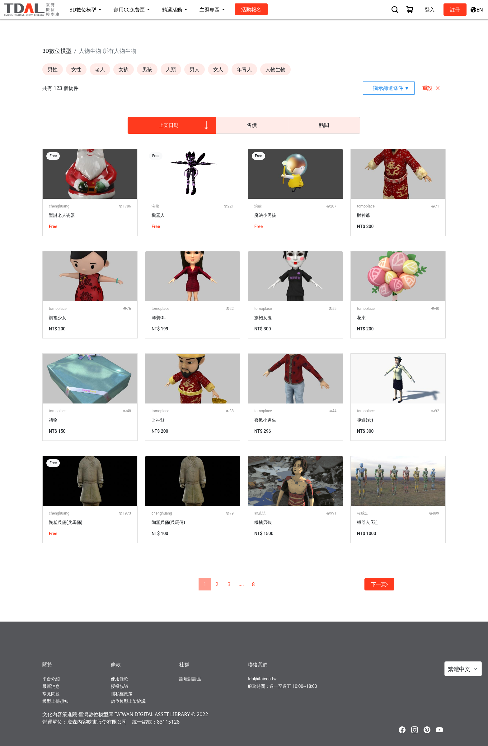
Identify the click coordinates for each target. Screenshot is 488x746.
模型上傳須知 (55, 701)
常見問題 (51, 693)
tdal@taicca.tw (262, 678)
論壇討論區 (190, 678)
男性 (53, 69)
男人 (194, 69)
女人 (218, 69)
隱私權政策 (122, 693)
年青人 (244, 69)
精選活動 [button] (172, 9)
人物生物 (275, 69)
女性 (76, 69)
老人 (100, 69)
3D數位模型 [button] (83, 9)
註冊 (455, 9)
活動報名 (251, 9)
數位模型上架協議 (128, 701)
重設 (431, 88)
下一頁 (379, 584)
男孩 (147, 69)
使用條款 (119, 678)
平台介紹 (51, 678)
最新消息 (51, 686)
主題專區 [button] (210, 9)
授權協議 (119, 686)
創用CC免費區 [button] (130, 9)
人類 (171, 69)
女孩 (124, 69)
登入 (430, 9)
